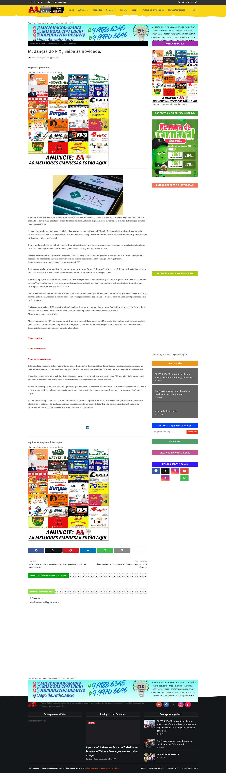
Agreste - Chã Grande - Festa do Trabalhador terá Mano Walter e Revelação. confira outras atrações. (112, 751)
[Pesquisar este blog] (169, 432)
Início (47, 2)
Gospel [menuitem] (135, 10)
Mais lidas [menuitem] (97, 10)
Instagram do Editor (190, 768)
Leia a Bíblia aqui (59, 2)
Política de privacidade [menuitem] (153, 10)
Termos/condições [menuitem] (176, 10)
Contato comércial (35, 2)
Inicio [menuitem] (71, 10)
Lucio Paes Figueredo (40, 58)
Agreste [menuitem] (82, 10)
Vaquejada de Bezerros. (166, 411)
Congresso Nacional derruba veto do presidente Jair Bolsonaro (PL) (173, 393)
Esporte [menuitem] (123, 10)
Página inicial (35, 44)
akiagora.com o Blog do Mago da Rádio (102, 768)
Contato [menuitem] (109, 10)
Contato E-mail (173, 768)
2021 (43, 44)
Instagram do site (156, 768)
